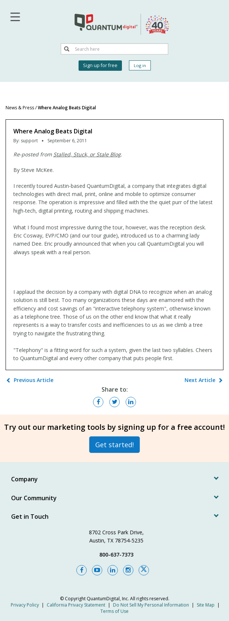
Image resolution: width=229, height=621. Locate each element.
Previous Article (33, 379)
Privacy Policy (25, 605)
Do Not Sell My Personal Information (151, 605)
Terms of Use (114, 611)
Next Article (200, 379)
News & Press (20, 107)
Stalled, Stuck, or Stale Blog (87, 154)
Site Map (206, 605)
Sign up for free (100, 65)
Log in (140, 65)
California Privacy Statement (76, 605)
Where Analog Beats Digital (67, 107)
